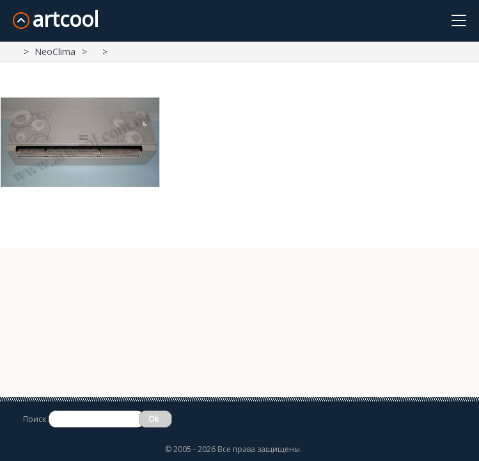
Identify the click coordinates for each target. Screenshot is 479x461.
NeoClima (55, 51)
